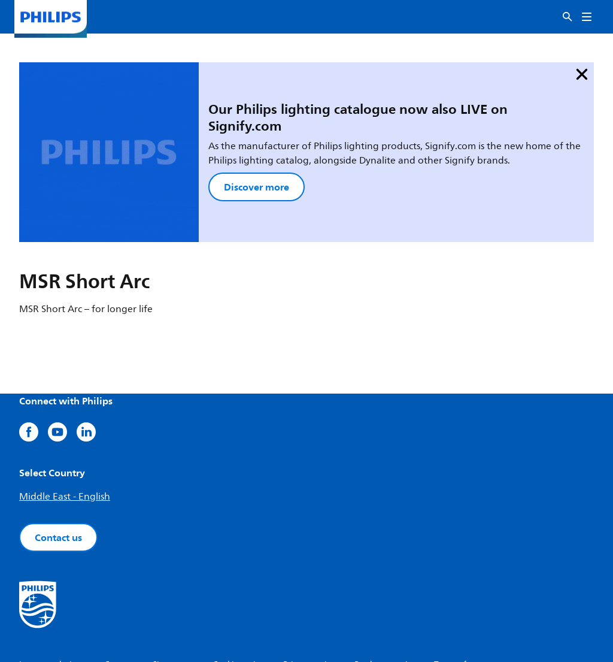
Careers (118, 590)
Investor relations (52, 590)
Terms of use (457, 590)
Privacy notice (309, 590)
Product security (384, 590)
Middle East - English (64, 422)
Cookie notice (238, 590)
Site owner (173, 590)
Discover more (182, 141)
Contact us (58, 463)
